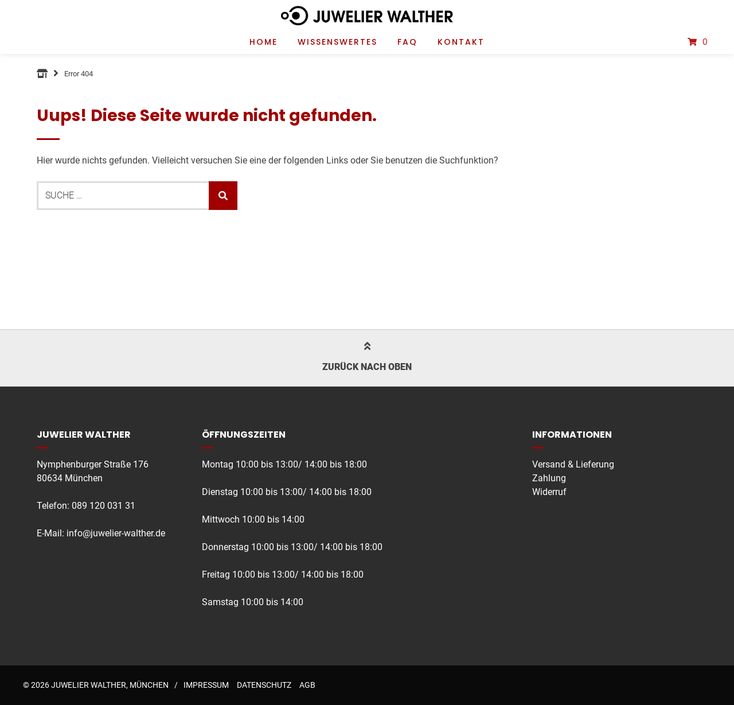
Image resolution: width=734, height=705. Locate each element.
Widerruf (549, 491)
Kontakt (461, 42)
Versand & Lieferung (573, 464)
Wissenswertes (337, 42)
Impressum (206, 685)
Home (263, 42)
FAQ (407, 42)
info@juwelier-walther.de (116, 533)
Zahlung (549, 478)
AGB (307, 685)
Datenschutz (264, 685)
